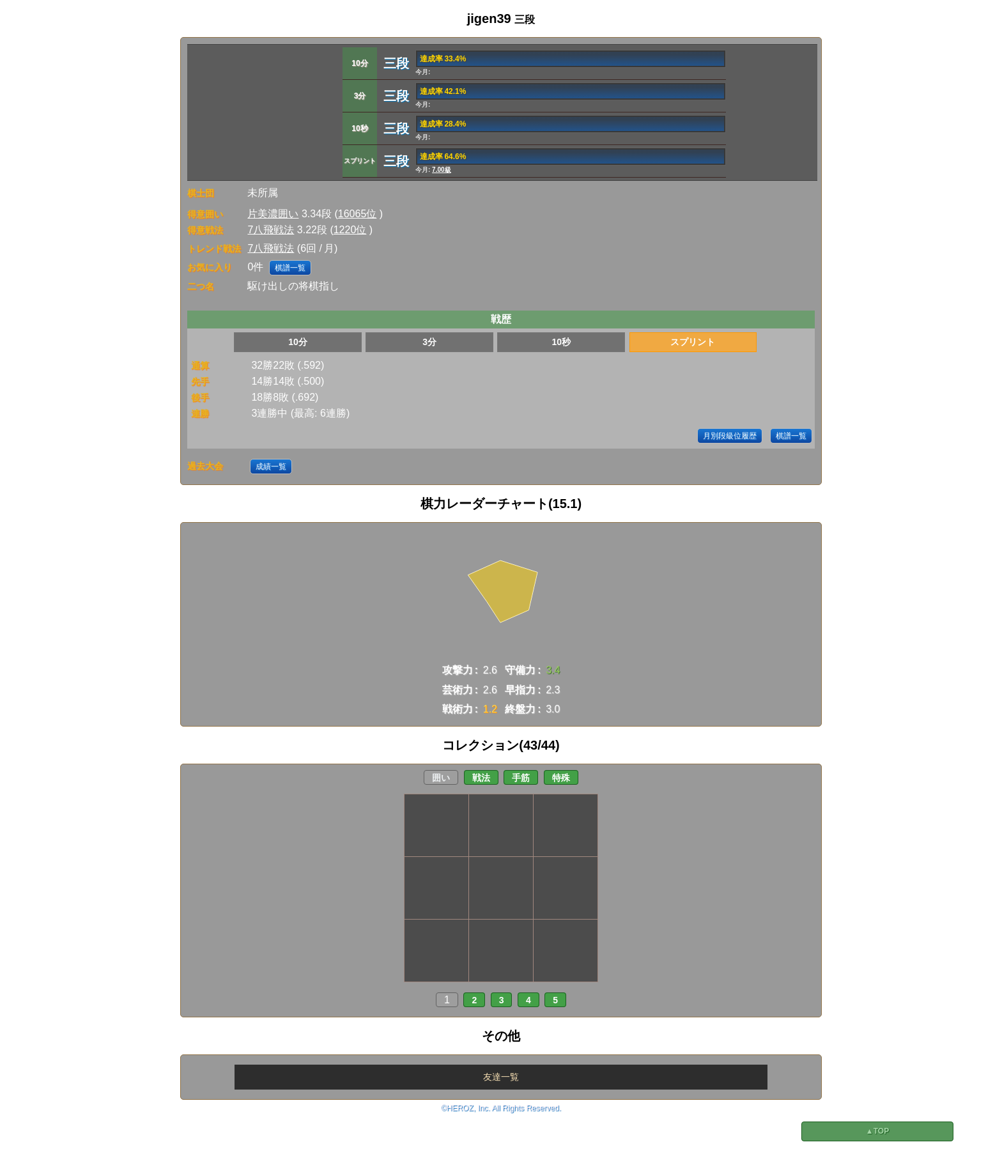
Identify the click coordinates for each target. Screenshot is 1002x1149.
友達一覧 (501, 1077)
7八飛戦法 (270, 229)
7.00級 (441, 169)
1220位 (350, 229)
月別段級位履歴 (730, 435)
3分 (429, 342)
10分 (297, 342)
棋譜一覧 (290, 267)
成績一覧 (271, 466)
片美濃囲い (272, 213)
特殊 (561, 778)
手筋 (521, 778)
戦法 (481, 778)
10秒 (561, 342)
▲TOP (877, 1131)
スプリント (692, 342)
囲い (441, 778)
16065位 (357, 213)
